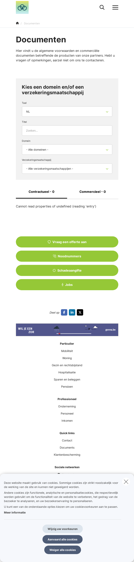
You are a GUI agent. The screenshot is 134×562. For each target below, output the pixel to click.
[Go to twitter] (81, 312)
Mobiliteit (67, 351)
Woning (67, 358)
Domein (26, 140)
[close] (126, 482)
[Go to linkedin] (73, 312)
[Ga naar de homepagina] (25, 7)
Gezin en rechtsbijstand (67, 365)
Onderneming (67, 406)
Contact (67, 440)
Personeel (67, 413)
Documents (67, 447)
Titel (24, 121)
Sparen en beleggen (67, 379)
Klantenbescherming (67, 454)
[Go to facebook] (65, 312)
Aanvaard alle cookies (62, 539)
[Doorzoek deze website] (102, 7)
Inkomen (67, 420)
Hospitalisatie (67, 372)
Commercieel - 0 (92, 192)
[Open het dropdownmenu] (114, 7)
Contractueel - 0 (41, 192)
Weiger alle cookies (62, 550)
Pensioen (67, 386)
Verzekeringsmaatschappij (36, 159)
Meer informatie (15, 512)
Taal (24, 102)
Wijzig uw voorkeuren (63, 529)
